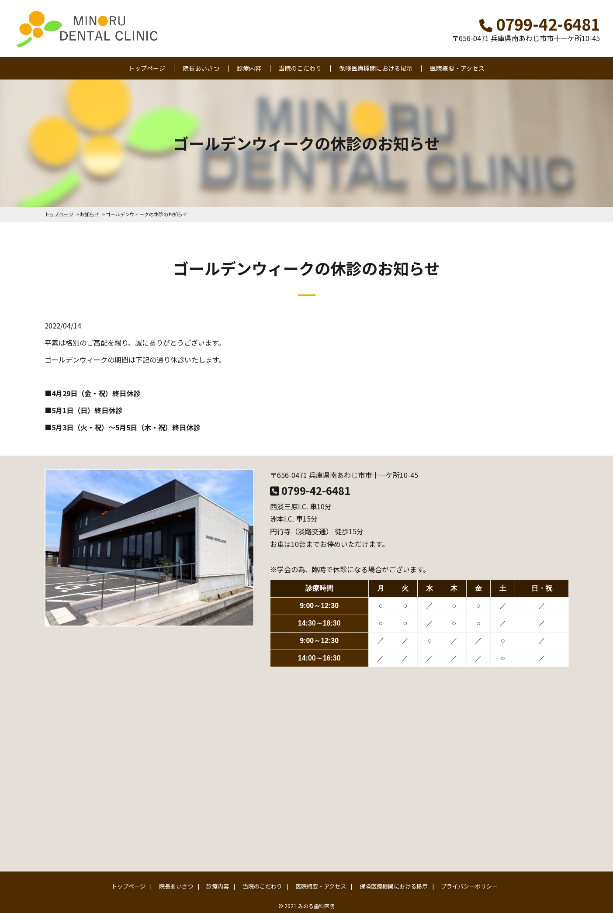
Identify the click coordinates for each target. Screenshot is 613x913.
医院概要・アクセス (457, 68)
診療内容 (249, 68)
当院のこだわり (300, 68)
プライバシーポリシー (460, 885)
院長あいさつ (201, 68)
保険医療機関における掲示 (375, 68)
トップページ (146, 68)
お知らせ (89, 214)
